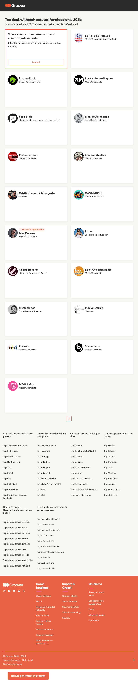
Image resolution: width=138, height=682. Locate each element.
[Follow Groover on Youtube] (14, 591)
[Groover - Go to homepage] (19, 585)
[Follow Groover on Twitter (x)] (24, 591)
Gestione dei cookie (12, 664)
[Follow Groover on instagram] (4, 591)
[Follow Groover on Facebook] (9, 591)
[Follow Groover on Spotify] (19, 591)
